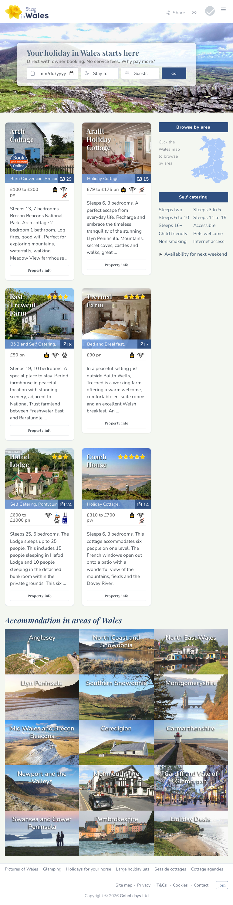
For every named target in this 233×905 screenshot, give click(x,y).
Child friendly (173, 233)
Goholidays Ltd (134, 896)
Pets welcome (208, 233)
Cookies (180, 885)
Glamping (52, 869)
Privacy (143, 885)
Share (175, 12)
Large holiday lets (133, 869)
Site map (124, 885)
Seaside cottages (170, 869)
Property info (40, 270)
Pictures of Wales (21, 869)
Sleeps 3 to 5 (207, 209)
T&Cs (162, 885)
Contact (201, 885)
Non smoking (173, 241)
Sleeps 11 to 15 (209, 217)
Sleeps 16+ (170, 225)
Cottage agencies (207, 869)
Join (221, 885)
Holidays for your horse (88, 869)
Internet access (208, 241)
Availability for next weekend (195, 254)
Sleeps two (170, 209)
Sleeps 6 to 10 (174, 217)
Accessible (204, 225)
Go (174, 73)
